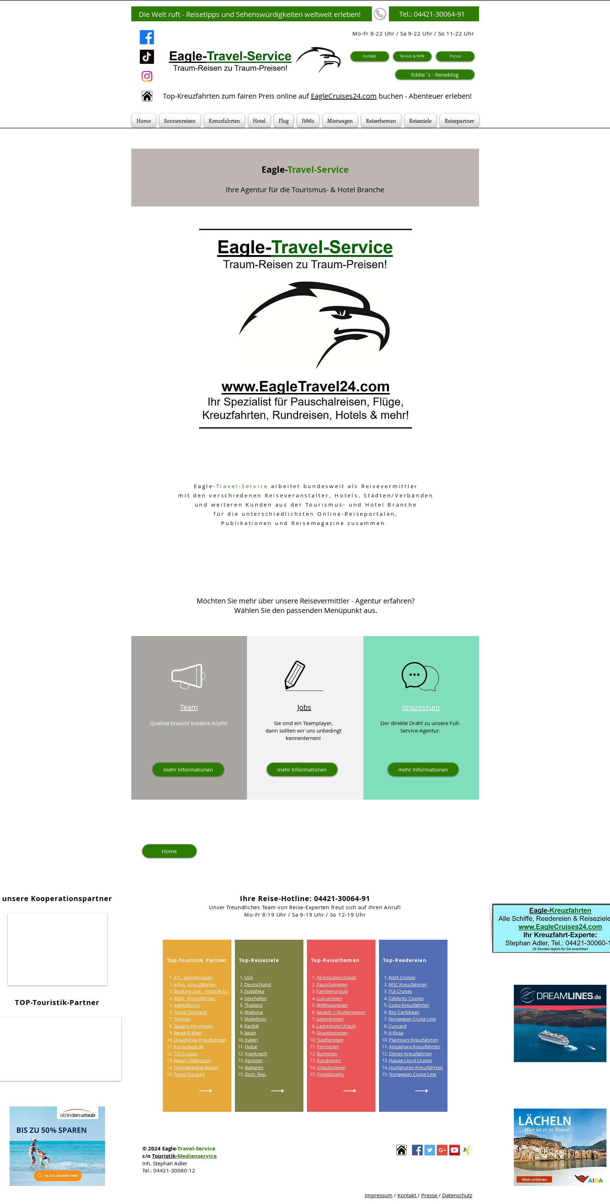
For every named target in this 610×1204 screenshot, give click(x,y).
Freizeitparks (330, 1074)
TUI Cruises (400, 991)
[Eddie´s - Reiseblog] (434, 74)
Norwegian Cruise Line (412, 1019)
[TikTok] (147, 57)
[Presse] (455, 56)
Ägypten (254, 1060)
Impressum (378, 1195)
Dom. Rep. (255, 1074)
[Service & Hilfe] (412, 56)
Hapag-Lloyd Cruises (410, 1060)
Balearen (254, 1067)
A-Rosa (395, 1032)
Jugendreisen (330, 1019)
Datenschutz (457, 1195)
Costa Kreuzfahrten (409, 1005)
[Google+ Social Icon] (442, 1150)
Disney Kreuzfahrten (410, 1053)
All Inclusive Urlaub (336, 977)
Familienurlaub (332, 991)
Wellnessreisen (332, 1005)
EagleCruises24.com (344, 96)
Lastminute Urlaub (335, 1026)
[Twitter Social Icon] (429, 1150)
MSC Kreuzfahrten (408, 984)
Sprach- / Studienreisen (341, 1012)
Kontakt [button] (407, 1195)
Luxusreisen (329, 998)
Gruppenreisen (332, 1032)
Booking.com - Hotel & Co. (201, 991)
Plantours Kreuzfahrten (413, 1040)
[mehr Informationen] (188, 769)
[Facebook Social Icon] (417, 1150)
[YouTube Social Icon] (454, 1150)
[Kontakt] (370, 56)
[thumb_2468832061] (467, 1150)
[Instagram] (147, 76)
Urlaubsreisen (331, 1067)
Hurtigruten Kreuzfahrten (415, 1067)
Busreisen (327, 1053)
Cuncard (397, 1026)
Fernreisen (328, 1046)
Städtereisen (330, 1040)
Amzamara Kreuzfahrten (414, 1046)
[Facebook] (147, 37)
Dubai (251, 1046)
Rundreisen (329, 1060)
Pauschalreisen (332, 984)
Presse (430, 1195)
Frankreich (256, 1053)
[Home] (169, 851)
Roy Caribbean (404, 1012)
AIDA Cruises (402, 977)
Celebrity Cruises (406, 998)
